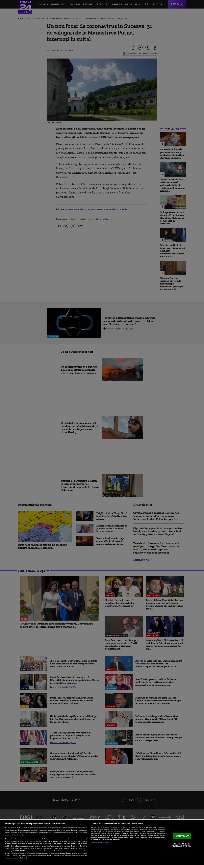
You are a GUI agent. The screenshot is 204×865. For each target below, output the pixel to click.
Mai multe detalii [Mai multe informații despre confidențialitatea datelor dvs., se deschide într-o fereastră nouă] (18, 835)
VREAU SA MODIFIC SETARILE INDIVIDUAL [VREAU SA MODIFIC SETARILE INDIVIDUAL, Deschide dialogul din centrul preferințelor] (181, 845)
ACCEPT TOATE (182, 836)
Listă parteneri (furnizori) (100, 842)
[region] (102, 842)
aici (85, 848)
